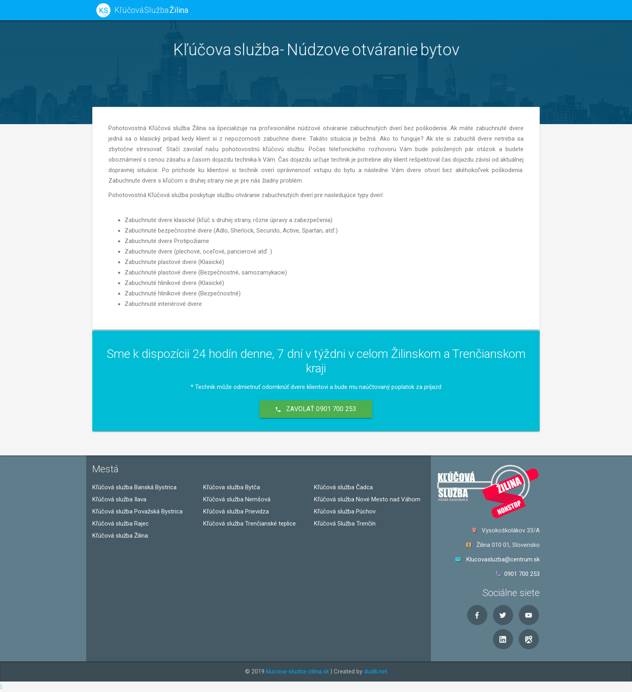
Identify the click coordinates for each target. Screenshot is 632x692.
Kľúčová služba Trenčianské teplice (249, 523)
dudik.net (375, 671)
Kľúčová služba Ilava (119, 499)
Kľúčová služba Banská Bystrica (134, 487)
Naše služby (334, 10)
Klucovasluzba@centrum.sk (503, 559)
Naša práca (426, 10)
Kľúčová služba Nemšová (236, 499)
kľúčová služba (278, 10)
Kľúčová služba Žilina (120, 535)
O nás (466, 10)
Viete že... (381, 10)
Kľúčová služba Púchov (345, 511)
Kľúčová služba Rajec (120, 523)
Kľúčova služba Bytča (231, 487)
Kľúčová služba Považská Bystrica (137, 511)
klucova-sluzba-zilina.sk (297, 671)
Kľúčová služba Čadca (343, 487)
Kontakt (500, 10)
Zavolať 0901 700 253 (316, 409)
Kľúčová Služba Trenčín (345, 523)
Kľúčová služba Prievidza (236, 511)
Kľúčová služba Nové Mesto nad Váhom (367, 499)
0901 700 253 (522, 574)
